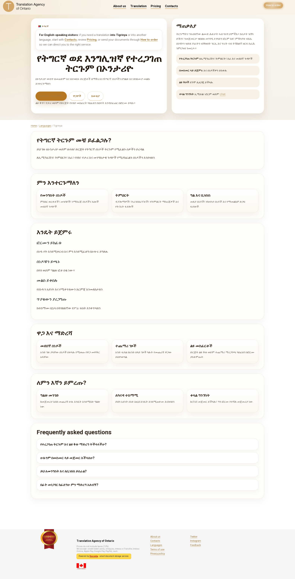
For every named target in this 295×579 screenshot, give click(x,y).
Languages (45, 125)
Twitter (193, 536)
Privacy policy (157, 553)
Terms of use (157, 549)
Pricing (156, 6)
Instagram (195, 540)
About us (119, 6)
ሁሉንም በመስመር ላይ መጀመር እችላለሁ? (67, 458)
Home (34, 125)
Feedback (195, 545)
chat (222, 94)
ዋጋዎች (77, 96)
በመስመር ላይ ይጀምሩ (51, 96)
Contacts (171, 6)
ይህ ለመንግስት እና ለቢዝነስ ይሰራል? (63, 471)
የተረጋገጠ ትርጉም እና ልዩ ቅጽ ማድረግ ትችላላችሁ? (73, 444)
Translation (138, 6)
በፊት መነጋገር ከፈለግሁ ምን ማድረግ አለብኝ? (69, 485)
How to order (272, 6)
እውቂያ (95, 96)
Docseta (94, 556)
